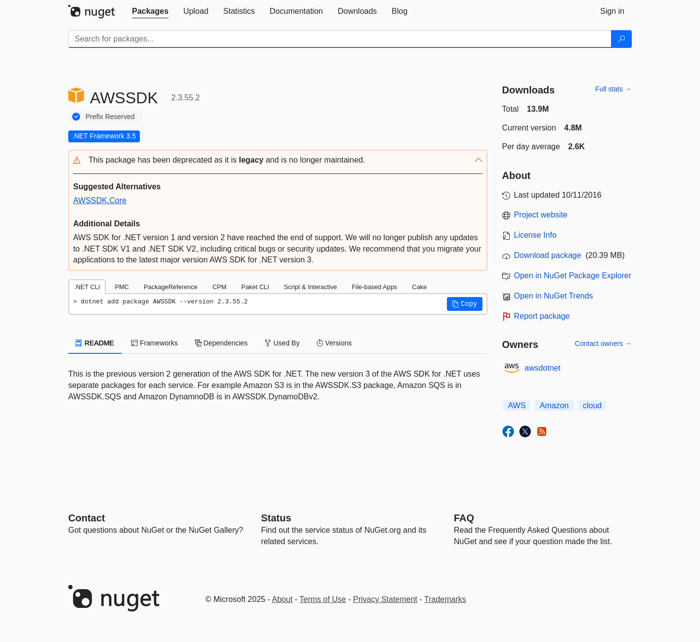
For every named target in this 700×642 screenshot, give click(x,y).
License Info (535, 235)
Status (276, 518)
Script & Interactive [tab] (310, 287)
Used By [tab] (282, 343)
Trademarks (445, 599)
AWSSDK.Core (100, 200)
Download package (547, 255)
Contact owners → (603, 343)
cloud (592, 405)
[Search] (621, 39)
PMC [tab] (122, 287)
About (282, 599)
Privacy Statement (385, 599)
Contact (86, 518)
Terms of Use (323, 599)
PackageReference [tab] (171, 287)
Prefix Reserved (110, 117)
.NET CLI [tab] (87, 287)
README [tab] (95, 343)
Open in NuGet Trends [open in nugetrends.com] (553, 296)
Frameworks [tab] (154, 343)
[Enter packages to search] (340, 39)
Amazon (554, 405)
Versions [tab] (334, 343)
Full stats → (613, 89)
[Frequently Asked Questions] (464, 518)
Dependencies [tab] (221, 343)
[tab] (150, 11)
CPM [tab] (219, 287)
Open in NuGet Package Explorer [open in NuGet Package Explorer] (572, 275)
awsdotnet (543, 368)
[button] (277, 160)
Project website (541, 215)
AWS (517, 405)
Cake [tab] (419, 287)
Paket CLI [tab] (255, 287)
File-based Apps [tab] (374, 287)
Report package (542, 316)
